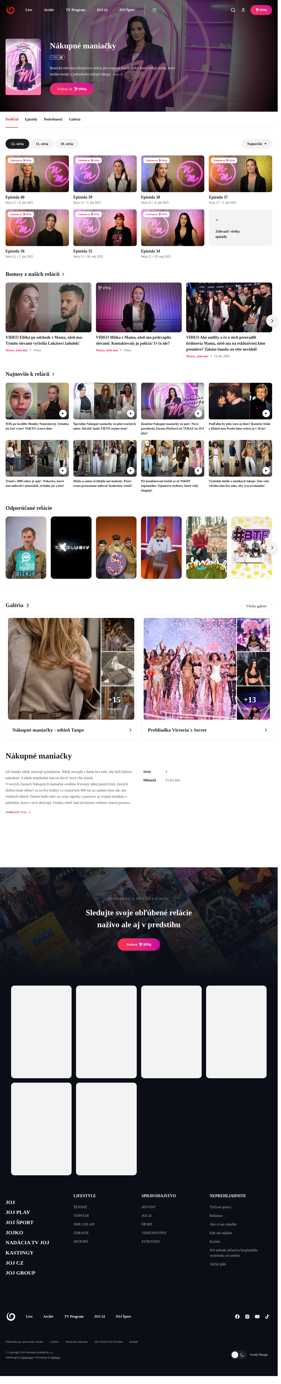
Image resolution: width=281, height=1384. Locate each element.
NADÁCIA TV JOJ (28, 1245)
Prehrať (139, 944)
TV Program (75, 10)
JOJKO (15, 1234)
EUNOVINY (151, 1241)
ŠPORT (147, 1224)
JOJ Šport (127, 10)
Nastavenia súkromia (76, 1345)
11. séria (42, 144)
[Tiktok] (267, 1320)
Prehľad (12, 119)
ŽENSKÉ (80, 1207)
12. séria (17, 144)
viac (119, 74)
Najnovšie (257, 144)
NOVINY (149, 1207)
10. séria (66, 144)
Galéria (74, 119)
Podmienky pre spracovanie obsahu (24, 1345)
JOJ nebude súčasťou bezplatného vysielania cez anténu (234, 1252)
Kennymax (27, 1360)
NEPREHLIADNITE (228, 1196)
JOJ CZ (15, 1266)
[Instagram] (247, 1320)
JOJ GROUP (21, 1276)
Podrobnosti (53, 119)
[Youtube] (257, 1320)
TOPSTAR (81, 1216)
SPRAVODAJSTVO (159, 1196)
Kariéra (215, 1241)
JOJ (10, 1203)
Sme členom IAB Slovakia (108, 1345)
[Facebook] (237, 1320)
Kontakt (133, 1345)
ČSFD (57, 57)
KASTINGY (20, 1255)
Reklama (216, 1216)
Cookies (54, 1345)
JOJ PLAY (18, 1213)
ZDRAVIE (81, 1233)
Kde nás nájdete (221, 1233)
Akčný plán (218, 1264)
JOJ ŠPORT (20, 1224)
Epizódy (31, 119)
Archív (49, 10)
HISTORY (81, 1241)
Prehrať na (71, 89)
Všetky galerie (256, 606)
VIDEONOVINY (154, 1233)
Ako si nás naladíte (223, 1224)
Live (28, 10)
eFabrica (55, 1360)
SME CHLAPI (84, 1224)
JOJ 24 (102, 10)
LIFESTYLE (85, 1196)
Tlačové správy (220, 1207)
